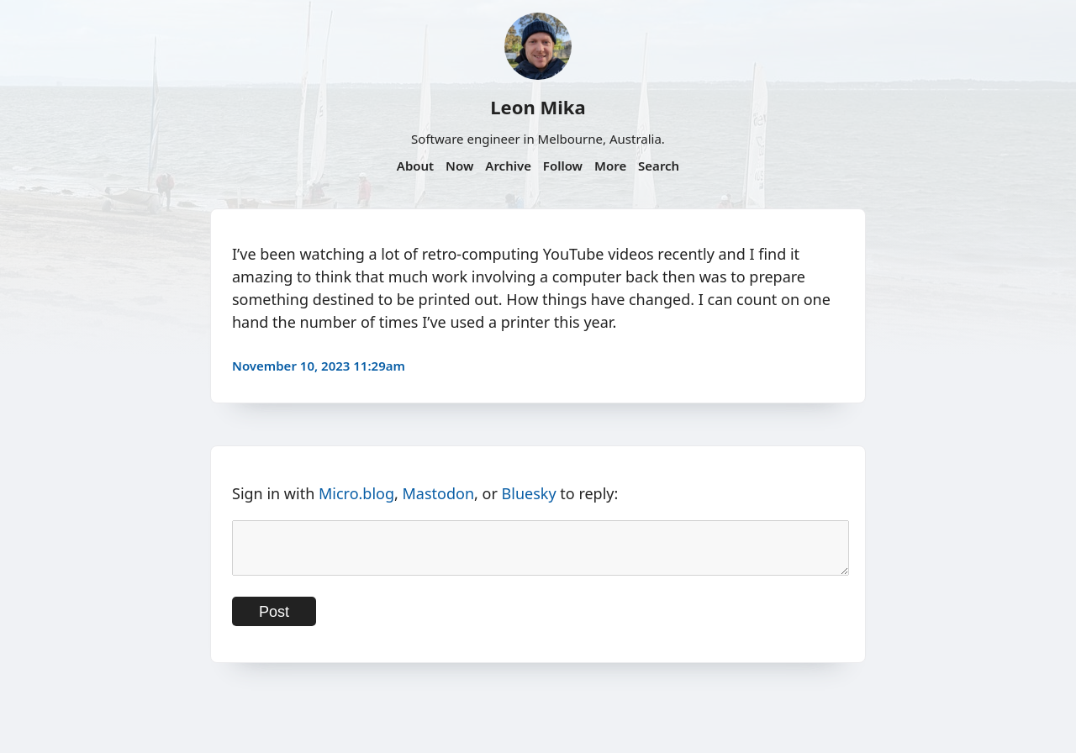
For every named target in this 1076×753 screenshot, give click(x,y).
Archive (508, 165)
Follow (563, 165)
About (415, 165)
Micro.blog (356, 493)
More (610, 165)
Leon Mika (537, 106)
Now (459, 165)
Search (658, 165)
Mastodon (439, 493)
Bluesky (529, 493)
